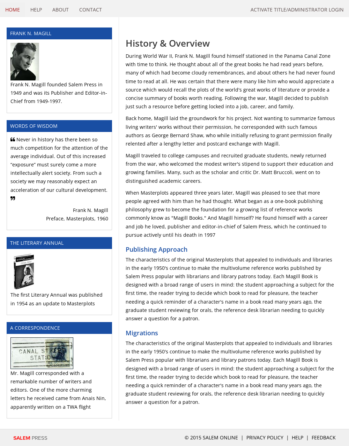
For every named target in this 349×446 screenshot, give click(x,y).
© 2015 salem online (212, 437)
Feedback (324, 437)
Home (12, 9)
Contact (90, 9)
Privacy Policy (264, 437)
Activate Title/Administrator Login (297, 9)
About (60, 9)
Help (36, 9)
